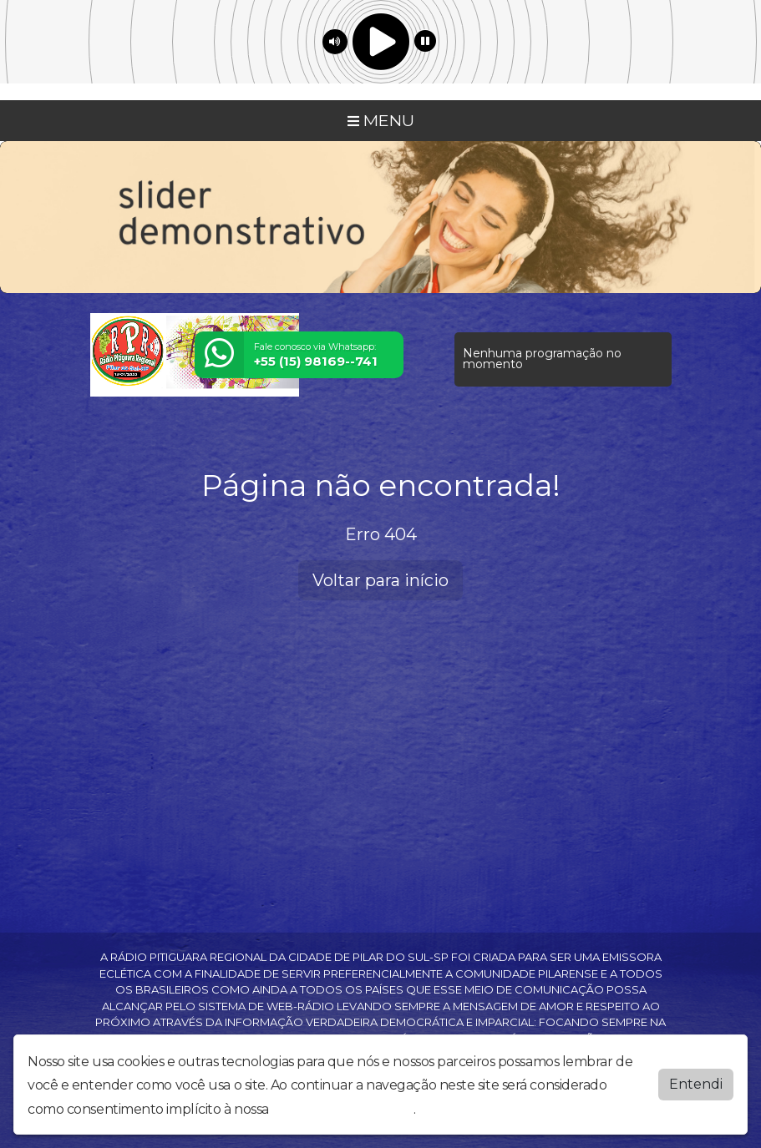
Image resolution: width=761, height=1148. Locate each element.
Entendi (696, 1084)
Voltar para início (380, 580)
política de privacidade (342, 1109)
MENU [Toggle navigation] (381, 120)
